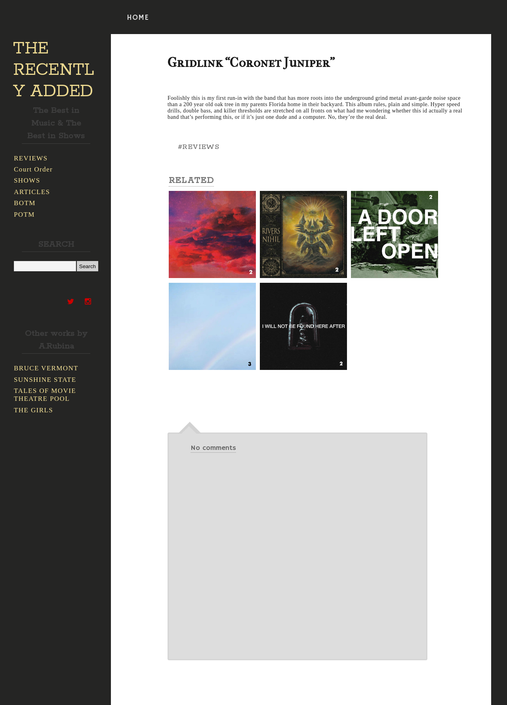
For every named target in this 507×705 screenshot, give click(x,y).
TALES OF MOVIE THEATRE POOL (45, 394)
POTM (24, 214)
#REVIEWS (198, 147)
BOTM (25, 203)
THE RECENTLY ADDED (53, 70)
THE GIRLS (33, 410)
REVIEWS (31, 158)
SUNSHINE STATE (45, 379)
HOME (138, 18)
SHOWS (27, 180)
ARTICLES (32, 192)
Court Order (33, 169)
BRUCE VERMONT (46, 368)
